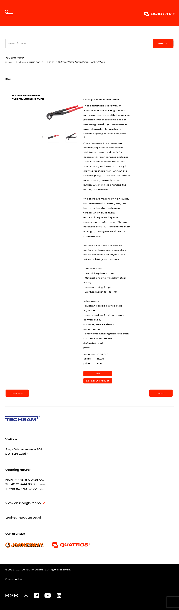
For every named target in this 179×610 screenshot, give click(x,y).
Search (163, 43)
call (98, 374)
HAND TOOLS (36, 62)
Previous (43, 137)
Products (21, 62)
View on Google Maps (25, 503)
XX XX (37, 484)
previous (17, 393)
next (161, 393)
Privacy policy (14, 579)
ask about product (97, 381)
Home (8, 62)
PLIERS (50, 62)
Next (85, 137)
